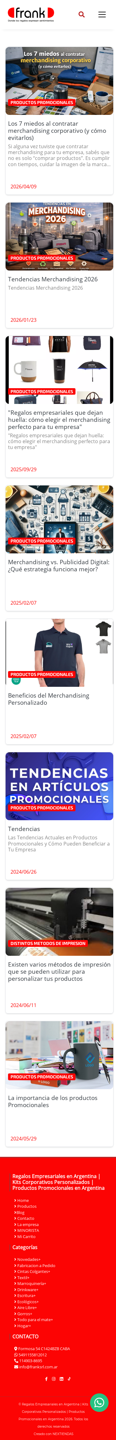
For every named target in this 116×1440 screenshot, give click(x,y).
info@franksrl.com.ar (38, 1367)
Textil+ (21, 1277)
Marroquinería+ (30, 1283)
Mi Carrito (25, 1236)
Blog (19, 1212)
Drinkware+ (26, 1289)
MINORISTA (26, 1230)
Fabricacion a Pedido (34, 1265)
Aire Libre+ (25, 1307)
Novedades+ (27, 1259)
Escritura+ (25, 1295)
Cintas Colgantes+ (32, 1271)
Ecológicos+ (26, 1301)
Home (21, 1200)
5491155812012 (33, 1355)
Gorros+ (23, 1313)
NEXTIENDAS (63, 1434)
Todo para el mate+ (33, 1319)
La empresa (26, 1224)
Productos (25, 1206)
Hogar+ (22, 1326)
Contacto (24, 1218)
